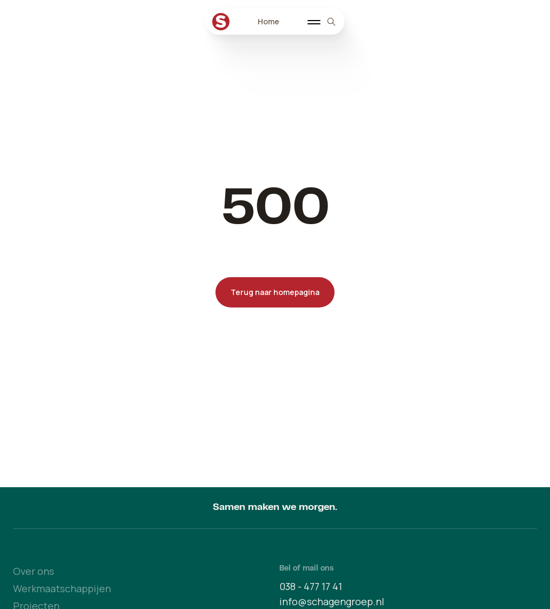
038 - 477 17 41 (310, 586)
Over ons (33, 571)
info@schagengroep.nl (331, 601)
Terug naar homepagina (275, 292)
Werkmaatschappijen (62, 588)
